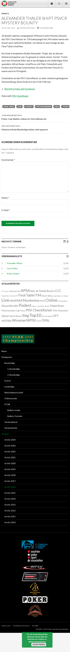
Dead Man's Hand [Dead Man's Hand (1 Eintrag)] (8, 296)
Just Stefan (12, 268)
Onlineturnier (10, 398)
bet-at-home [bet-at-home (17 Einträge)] (38, 290)
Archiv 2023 (10, 445)
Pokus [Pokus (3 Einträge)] (22, 310)
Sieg (57, 106)
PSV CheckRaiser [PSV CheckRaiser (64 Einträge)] (39, 310)
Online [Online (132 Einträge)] (51, 300)
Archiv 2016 (10, 487)
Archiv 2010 (10, 522)
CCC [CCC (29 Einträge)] (58, 290)
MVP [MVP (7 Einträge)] (42, 300)
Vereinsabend (10, 422)
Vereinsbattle (10, 428)
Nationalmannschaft (13, 392)
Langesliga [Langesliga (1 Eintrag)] (56, 296)
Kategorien (6, 357)
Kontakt (35, 626)
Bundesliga (9, 363)
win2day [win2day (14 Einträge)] (6, 320)
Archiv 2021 (10, 457)
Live (20, 106)
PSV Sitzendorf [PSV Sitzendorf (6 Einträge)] (60, 310)
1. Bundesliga (13, 369)
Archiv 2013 (10, 504)
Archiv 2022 (10, 451)
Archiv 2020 (10, 463)
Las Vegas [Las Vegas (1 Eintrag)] (64, 296)
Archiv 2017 (10, 481)
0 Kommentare (46, 28)
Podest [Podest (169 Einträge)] (25, 305)
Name (5, 197)
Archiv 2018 (10, 475)
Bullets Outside (14, 416)
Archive (5, 434)
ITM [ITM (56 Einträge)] (38, 295)
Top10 (65, 106)
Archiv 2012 (10, 510)
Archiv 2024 (10, 439)
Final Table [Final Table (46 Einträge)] (26, 295)
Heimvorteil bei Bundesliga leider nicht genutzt (35, 127)
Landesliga (9, 386)
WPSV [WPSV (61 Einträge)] (31, 320)
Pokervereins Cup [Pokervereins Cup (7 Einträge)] (10, 310)
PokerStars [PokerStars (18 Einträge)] (57, 305)
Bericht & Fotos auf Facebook (19, 88)
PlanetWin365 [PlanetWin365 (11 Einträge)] (9, 305)
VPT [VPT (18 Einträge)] (56, 315)
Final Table (9, 106)
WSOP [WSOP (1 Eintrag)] (38, 321)
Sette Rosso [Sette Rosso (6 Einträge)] (16, 316)
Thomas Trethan (27, 28)
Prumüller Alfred (14, 263)
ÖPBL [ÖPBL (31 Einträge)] (46, 320)
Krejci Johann (13, 273)
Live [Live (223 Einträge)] (5, 300)
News (4, 351)
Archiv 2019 (10, 469)
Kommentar (8, 159)
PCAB (7, 404)
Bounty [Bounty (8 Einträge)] (51, 291)
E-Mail (5, 210)
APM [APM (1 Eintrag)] (18, 291)
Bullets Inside (13, 410)
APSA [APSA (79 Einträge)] (25, 290)
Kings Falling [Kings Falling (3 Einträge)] (46, 296)
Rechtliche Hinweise (21, 626)
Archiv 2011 (10, 516)
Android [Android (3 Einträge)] (12, 291)
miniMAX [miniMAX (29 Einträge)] (16, 300)
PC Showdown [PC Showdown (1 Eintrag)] (63, 301)
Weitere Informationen (37, 642)
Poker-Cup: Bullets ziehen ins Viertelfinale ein (35, 117)
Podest (29, 106)
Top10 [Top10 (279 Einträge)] (35, 315)
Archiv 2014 (10, 498)
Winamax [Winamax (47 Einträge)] (19, 320)
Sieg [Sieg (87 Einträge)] (25, 315)
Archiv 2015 (10, 493)
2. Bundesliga (13, 375)
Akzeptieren (38, 645)
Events (5, 13)
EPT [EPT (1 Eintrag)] (16, 296)
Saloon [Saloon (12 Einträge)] (5, 315)
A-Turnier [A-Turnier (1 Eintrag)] (5, 291)
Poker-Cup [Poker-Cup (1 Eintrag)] (36, 306)
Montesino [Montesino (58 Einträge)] (31, 300)
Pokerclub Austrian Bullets (9, 3)
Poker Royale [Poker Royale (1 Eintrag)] (45, 306)
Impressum (6, 626)
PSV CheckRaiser (20, 95)
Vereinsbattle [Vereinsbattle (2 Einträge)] (47, 316)
